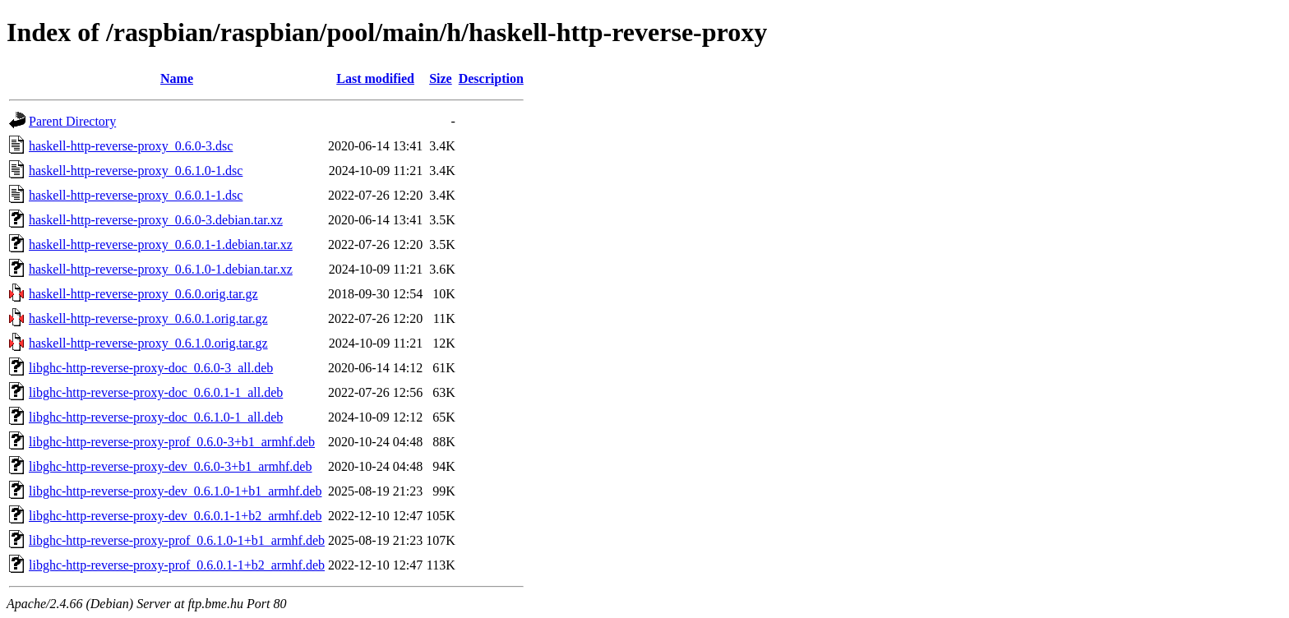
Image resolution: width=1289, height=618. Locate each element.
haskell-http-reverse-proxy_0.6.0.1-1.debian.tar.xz (161, 244)
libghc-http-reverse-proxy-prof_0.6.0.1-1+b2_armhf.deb (177, 565)
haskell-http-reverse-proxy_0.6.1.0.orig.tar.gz (148, 343)
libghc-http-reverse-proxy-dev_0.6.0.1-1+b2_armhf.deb (175, 516)
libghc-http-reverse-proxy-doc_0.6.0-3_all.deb (151, 368)
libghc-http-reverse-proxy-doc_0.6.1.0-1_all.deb (156, 417)
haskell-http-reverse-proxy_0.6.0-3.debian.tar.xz (156, 220)
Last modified (375, 78)
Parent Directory (72, 121)
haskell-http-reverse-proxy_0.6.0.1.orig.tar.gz (148, 318)
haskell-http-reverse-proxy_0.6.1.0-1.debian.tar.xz (161, 269)
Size (440, 78)
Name (176, 78)
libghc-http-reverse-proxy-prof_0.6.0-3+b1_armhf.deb (172, 442)
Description (491, 78)
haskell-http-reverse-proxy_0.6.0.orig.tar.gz (143, 294)
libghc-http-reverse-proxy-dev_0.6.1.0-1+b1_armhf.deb (175, 491)
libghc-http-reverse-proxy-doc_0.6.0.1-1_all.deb (156, 392)
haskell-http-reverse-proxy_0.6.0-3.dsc (131, 146)
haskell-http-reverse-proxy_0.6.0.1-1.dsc (136, 195)
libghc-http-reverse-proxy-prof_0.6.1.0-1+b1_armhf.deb (177, 540)
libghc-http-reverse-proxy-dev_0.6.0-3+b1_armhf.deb (170, 466)
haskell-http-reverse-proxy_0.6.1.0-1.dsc (136, 171)
